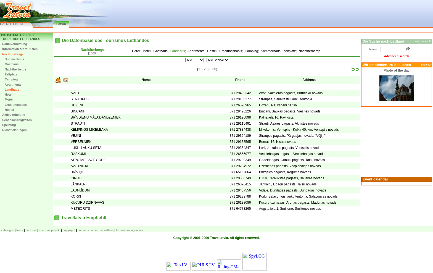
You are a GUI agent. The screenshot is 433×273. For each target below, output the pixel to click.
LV (2, 24)
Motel (7, 99)
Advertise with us (102, 230)
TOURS (19, 230)
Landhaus (10, 89)
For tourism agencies (129, 230)
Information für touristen (20, 49)
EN (15, 24)
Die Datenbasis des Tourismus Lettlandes (20, 37)
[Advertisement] (395, 141)
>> (355, 69)
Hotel (7, 94)
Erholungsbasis (15, 104)
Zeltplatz (9, 74)
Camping (10, 79)
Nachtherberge (13, 54)
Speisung (9, 125)
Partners (30, 230)
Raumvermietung (14, 44)
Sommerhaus (13, 59)
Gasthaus (10, 64)
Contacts (83, 230)
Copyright (69, 230)
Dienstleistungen (14, 130)
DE (22, 24)
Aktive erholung (13, 114)
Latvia (61, 24)
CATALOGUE (7, 230)
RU (8, 24)
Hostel (8, 109)
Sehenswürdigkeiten (17, 120)
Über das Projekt (49, 230)
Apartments (12, 84)
